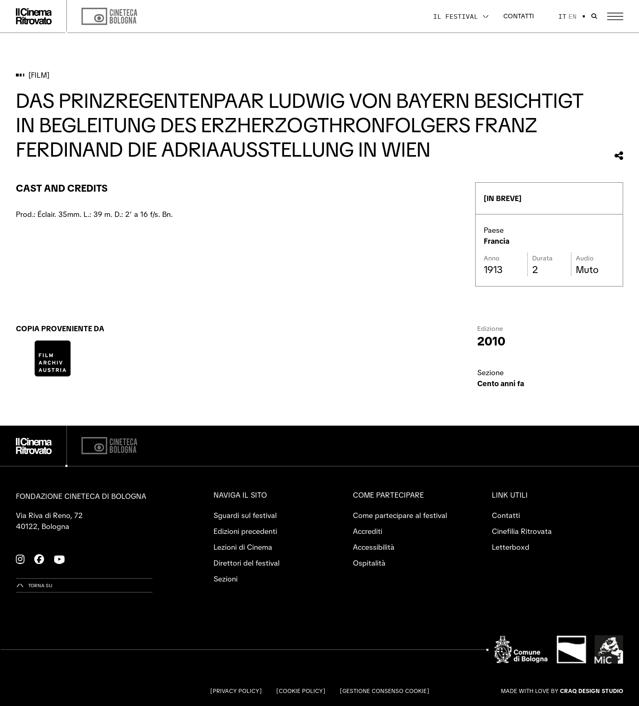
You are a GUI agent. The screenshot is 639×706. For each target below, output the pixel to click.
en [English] (572, 16)
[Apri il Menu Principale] (615, 16)
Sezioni (226, 579)
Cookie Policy (301, 691)
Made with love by (562, 691)
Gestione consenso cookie (384, 691)
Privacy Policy (236, 691)
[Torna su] (34, 585)
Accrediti (367, 531)
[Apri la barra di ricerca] (594, 16)
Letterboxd (510, 547)
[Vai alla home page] (34, 16)
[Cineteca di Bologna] (109, 446)
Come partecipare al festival (400, 515)
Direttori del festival (247, 563)
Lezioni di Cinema (243, 547)
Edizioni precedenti (245, 531)
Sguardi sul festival (245, 515)
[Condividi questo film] (619, 155)
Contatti (518, 16)
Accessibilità (373, 547)
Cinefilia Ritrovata (522, 531)
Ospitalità (369, 563)
